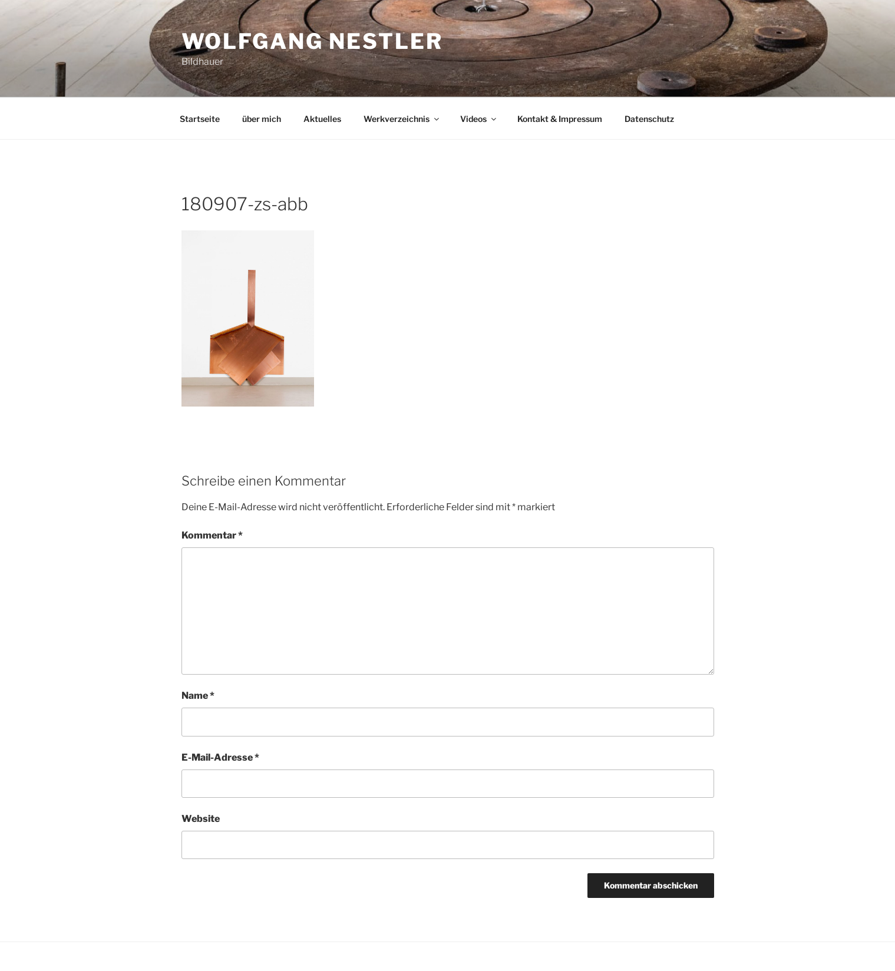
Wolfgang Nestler (312, 41)
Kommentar (212, 535)
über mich (261, 119)
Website (200, 818)
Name (197, 695)
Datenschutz (649, 119)
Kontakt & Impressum (559, 119)
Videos (479, 119)
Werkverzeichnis (402, 119)
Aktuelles (322, 119)
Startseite (200, 119)
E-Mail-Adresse (220, 757)
